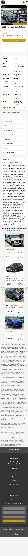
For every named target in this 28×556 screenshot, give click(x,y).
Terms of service (14, 495)
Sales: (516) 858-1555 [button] (14, 464)
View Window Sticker (14, 108)
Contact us (14, 488)
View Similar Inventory (14, 43)
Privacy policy (14, 491)
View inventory (14, 473)
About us (14, 480)
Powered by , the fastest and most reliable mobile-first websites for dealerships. (14, 531)
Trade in (14, 476)
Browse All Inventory (14, 40)
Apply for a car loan (14, 484)
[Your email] (14, 517)
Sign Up (14, 520)
